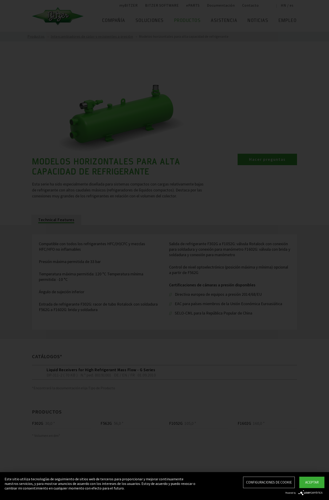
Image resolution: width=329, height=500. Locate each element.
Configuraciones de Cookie (269, 482)
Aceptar (312, 482)
